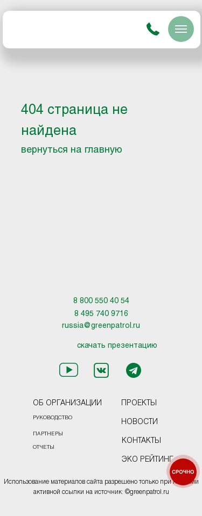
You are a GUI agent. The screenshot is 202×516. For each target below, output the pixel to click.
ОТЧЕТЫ (43, 447)
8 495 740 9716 (101, 314)
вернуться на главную (71, 150)
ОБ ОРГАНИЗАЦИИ (67, 403)
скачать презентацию (117, 345)
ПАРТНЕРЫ (48, 434)
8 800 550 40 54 (101, 301)
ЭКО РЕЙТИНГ (147, 459)
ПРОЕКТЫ (139, 403)
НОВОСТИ (139, 422)
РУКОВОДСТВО (52, 417)
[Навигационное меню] (181, 29)
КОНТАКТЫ (141, 441)
